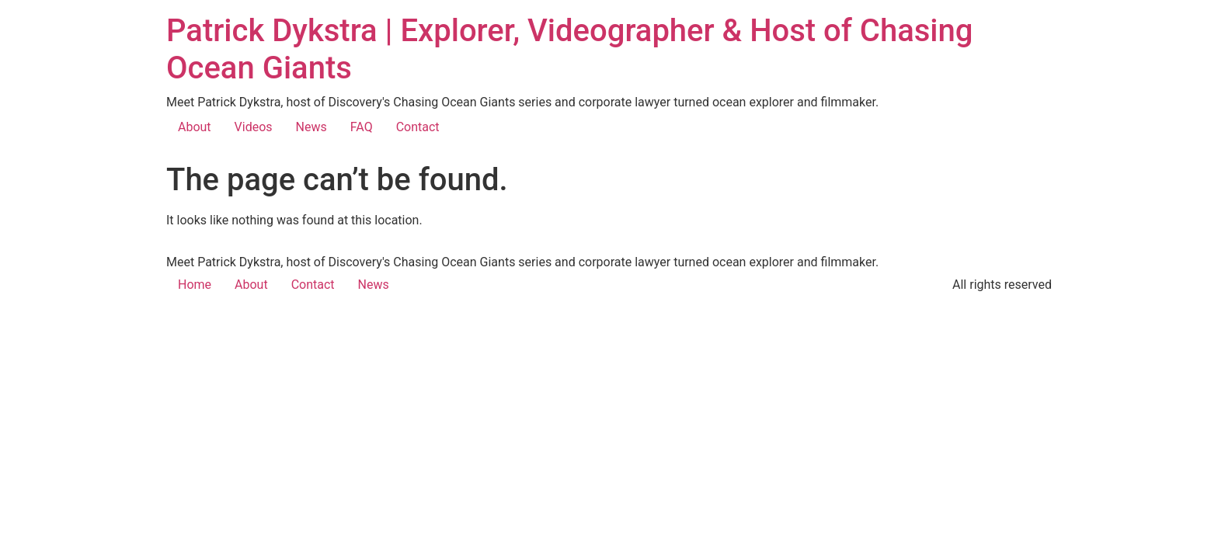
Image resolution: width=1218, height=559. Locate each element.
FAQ (361, 127)
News (311, 127)
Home (194, 284)
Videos (254, 127)
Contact (418, 127)
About (194, 127)
